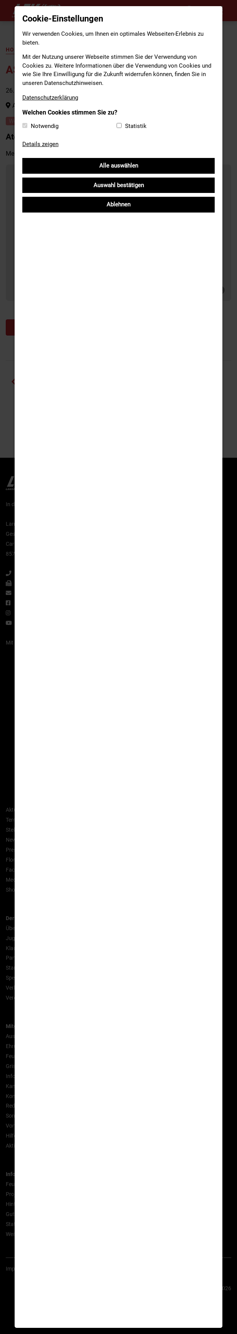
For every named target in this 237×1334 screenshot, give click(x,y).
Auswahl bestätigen (118, 185)
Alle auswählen (118, 165)
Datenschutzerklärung (50, 97)
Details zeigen (40, 144)
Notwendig (44, 126)
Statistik (136, 126)
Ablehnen (118, 204)
